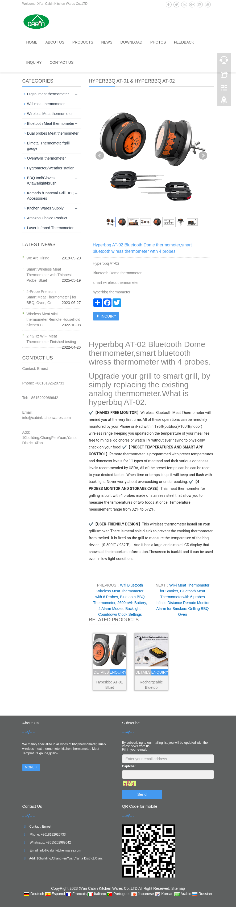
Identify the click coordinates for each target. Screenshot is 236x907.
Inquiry (34, 62)
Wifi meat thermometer (46, 104)
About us (54, 42)
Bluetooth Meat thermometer (50, 123)
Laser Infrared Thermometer (50, 228)
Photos (158, 42)
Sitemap (178, 888)
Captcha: (129, 766)
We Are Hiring (38, 258)
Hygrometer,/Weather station (50, 168)
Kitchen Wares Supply (45, 208)
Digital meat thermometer (48, 94)
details (101, 672)
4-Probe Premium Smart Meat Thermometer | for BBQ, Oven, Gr (52, 297)
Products (82, 42)
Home (32, 42)
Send (142, 794)
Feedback (184, 42)
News (106, 42)
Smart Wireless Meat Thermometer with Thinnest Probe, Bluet (49, 275)
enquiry (118, 672)
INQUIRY (106, 316)
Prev (100, 155)
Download (131, 42)
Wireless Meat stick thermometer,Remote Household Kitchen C (53, 319)
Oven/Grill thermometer (46, 158)
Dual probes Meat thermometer (53, 133)
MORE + (31, 767)
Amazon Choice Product (47, 218)
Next (203, 155)
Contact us (62, 62)
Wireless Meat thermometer (50, 114)
